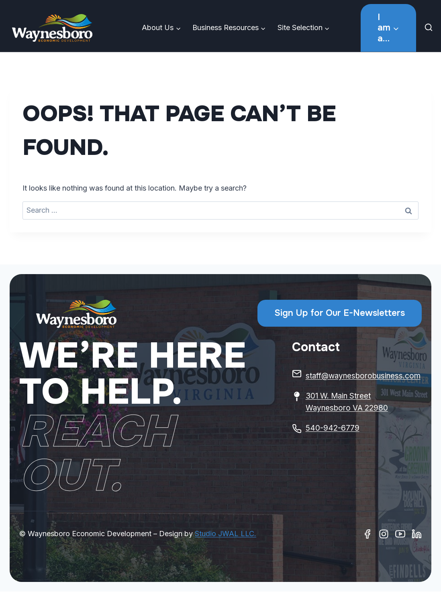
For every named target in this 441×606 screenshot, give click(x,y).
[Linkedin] (417, 534)
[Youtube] (400, 534)
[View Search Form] (430, 28)
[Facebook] (367, 534)
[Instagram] (384, 534)
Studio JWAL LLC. (225, 533)
